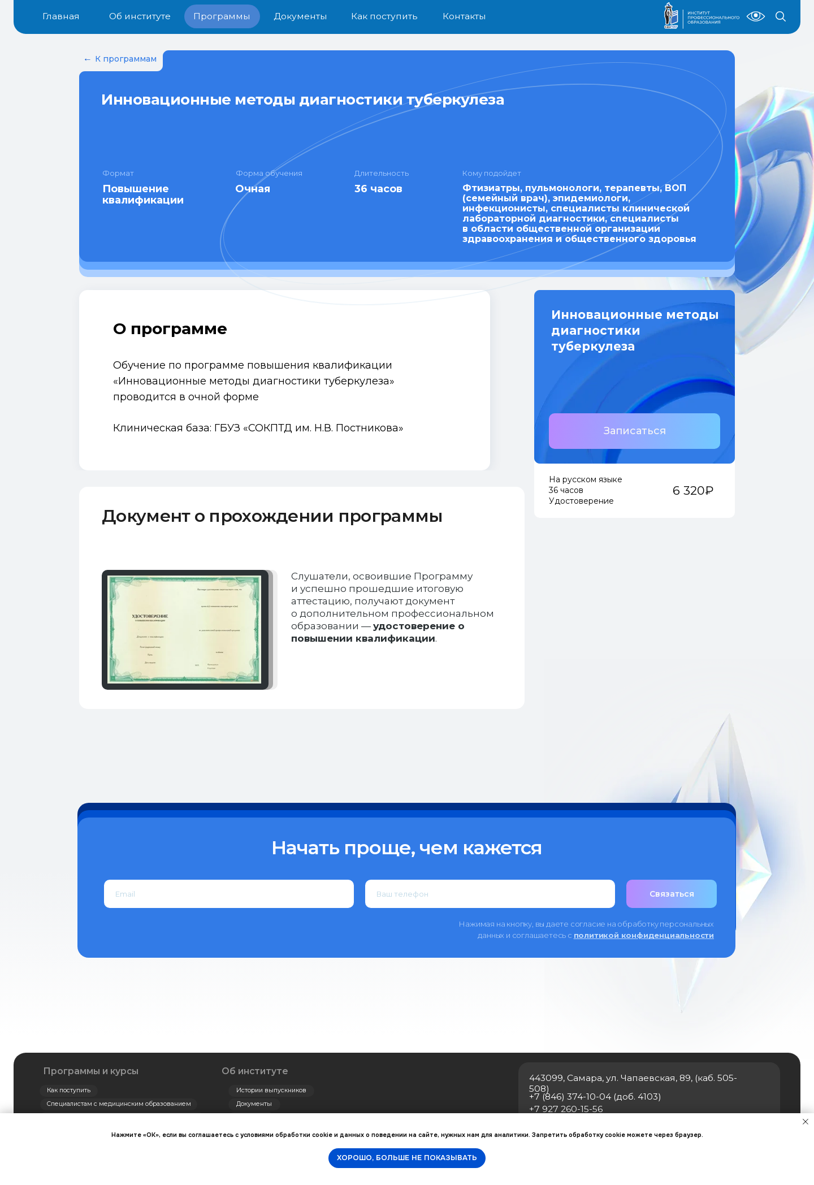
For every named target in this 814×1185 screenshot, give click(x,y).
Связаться (672, 894)
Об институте (255, 1071)
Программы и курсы (90, 1071)
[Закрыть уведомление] (805, 1121)
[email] (229, 894)
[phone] (490, 894)
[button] (634, 431)
